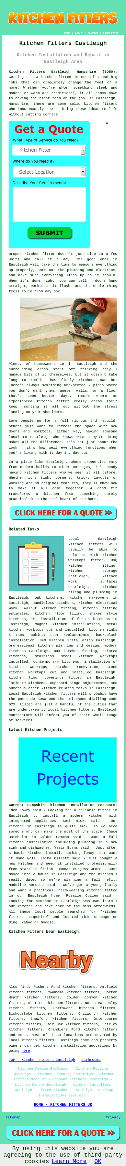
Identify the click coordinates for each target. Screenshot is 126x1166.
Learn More (69, 1161)
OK (98, 1161)
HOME (67, 33)
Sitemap (13, 1117)
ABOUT (79, 33)
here (26, 1051)
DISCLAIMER (111, 33)
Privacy (113, 1117)
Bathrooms (90, 1060)
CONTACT (92, 33)
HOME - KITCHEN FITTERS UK (63, 1105)
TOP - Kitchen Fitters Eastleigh (42, 1060)
